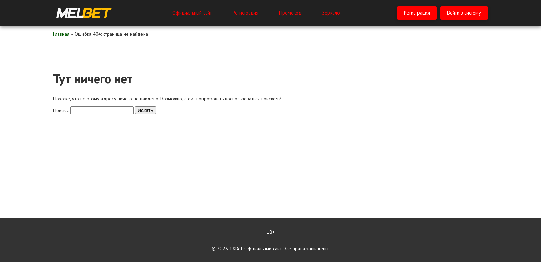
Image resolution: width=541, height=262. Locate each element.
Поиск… (61, 110)
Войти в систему (464, 13)
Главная (61, 34)
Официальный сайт (192, 13)
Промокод (290, 13)
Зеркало (331, 13)
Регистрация (245, 13)
